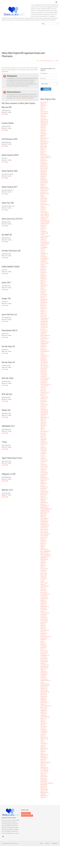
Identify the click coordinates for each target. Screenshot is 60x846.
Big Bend (43, 165)
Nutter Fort (43, 573)
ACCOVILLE (44, 102)
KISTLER (43, 444)
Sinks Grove (44, 690)
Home (37, 60)
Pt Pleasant (44, 620)
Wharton (43, 778)
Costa (42, 252)
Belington (43, 148)
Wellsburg (44, 767)
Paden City (44, 583)
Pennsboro (43, 595)
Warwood (43, 756)
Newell (42, 560)
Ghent (42, 357)
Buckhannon (44, 193)
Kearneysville (44, 431)
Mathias (43, 501)
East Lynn (43, 296)
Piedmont (43, 603)
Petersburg (44, 597)
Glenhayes (43, 368)
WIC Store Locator (17, 11)
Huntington (44, 411)
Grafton (43, 373)
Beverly (43, 162)
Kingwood (44, 442)
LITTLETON (44, 466)
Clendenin (43, 237)
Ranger (43, 627)
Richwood (43, 638)
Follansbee (44, 324)
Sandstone (43, 672)
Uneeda (43, 734)
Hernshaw (43, 401)
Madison (43, 480)
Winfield (43, 794)
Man (42, 485)
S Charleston (44, 664)
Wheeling (43, 780)
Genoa (42, 354)
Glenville (43, 370)
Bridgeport (44, 187)
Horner (42, 408)
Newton (43, 564)
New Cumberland (45, 551)
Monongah (43, 520)
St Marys (43, 713)
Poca (42, 611)
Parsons (43, 589)
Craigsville (43, 259)
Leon (42, 455)
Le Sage (43, 452)
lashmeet (43, 449)
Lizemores (43, 468)
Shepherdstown (45, 685)
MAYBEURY (44, 502)
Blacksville (43, 170)
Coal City (43, 241)
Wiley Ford (43, 786)
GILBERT (43, 359)
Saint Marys (44, 668)
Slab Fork (43, 694)
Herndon (43, 400)
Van (42, 740)
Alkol (42, 107)
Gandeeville (44, 343)
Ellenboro (43, 307)
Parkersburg (44, 586)
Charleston (44, 223)
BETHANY (43, 160)
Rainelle (43, 625)
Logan (43, 469)
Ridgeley (43, 639)
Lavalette (43, 450)
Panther (43, 584)
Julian (42, 428)
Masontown (44, 497)
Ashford (43, 126)
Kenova (43, 434)
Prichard (43, 616)
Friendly (43, 340)
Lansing (43, 447)
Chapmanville (44, 220)
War (42, 753)
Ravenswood (44, 630)
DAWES (43, 277)
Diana (42, 280)
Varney (42, 742)
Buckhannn (44, 192)
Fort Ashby (43, 326)
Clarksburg (44, 233)
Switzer (43, 720)
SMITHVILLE (44, 702)
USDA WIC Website (20, 98)
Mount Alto (43, 527)
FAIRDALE (43, 311)
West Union (44, 772)
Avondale (43, 133)
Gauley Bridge (44, 351)
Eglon (42, 297)
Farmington (44, 319)
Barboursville (44, 141)
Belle (42, 149)
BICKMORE (44, 163)
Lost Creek (43, 472)
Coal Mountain (44, 242)
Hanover (43, 389)
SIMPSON (43, 688)
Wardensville (44, 754)
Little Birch (43, 464)
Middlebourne (44, 512)
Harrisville (43, 393)
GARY (42, 348)
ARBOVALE (44, 121)
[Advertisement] (30, 38)
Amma (42, 115)
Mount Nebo (44, 535)
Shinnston (44, 687)
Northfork (43, 570)
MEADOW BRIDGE (46, 508)
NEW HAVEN (44, 553)
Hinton (43, 406)
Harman (43, 390)
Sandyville (43, 674)
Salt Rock (43, 671)
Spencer (43, 707)
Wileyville (43, 787)
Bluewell (43, 176)
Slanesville (43, 696)
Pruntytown (44, 619)
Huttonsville (44, 414)
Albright (43, 103)
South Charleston (45, 705)
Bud (42, 195)
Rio (42, 641)
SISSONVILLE (44, 691)
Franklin (43, 334)
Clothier (43, 239)
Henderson (44, 398)
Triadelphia (44, 731)
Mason (42, 496)
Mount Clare (44, 529)
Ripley (43, 642)
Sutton (43, 718)
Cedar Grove (44, 217)
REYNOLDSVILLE (45, 636)
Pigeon (43, 605)
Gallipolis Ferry (44, 341)
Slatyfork (43, 698)
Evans (42, 310)
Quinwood (43, 622)
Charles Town (44, 222)
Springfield (43, 710)
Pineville (43, 608)
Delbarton (43, 278)
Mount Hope (44, 532)
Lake (42, 445)
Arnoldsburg (44, 122)
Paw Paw (43, 590)
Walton (42, 751)
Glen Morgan (44, 367)
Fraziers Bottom (45, 335)
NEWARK (43, 557)
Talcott (42, 721)
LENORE (43, 453)
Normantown (44, 568)
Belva (42, 152)
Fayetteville (44, 321)
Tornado (43, 729)
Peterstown (44, 598)
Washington (44, 757)
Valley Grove (44, 739)
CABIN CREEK (45, 204)
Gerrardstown (44, 356)
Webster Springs (45, 762)
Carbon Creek (44, 215)
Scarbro (43, 677)
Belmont (43, 151)
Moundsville (44, 526)
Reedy (42, 635)
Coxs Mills (43, 256)
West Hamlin (44, 768)
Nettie (42, 548)
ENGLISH (43, 308)
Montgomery (44, 521)
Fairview (43, 316)
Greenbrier (43, 381)
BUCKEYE (43, 190)
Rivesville (43, 646)
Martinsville (44, 493)
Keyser (43, 438)
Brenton (43, 184)
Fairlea (42, 313)
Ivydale (43, 420)
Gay (42, 352)
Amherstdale (44, 113)
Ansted (43, 118)
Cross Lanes (44, 263)
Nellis (42, 546)
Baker (42, 137)
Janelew (43, 423)
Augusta (43, 130)
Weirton (43, 764)
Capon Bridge (44, 214)
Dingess (43, 282)
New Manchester (45, 554)
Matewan (43, 499)
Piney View (44, 609)
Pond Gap (43, 614)
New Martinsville (45, 556)
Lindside (43, 461)
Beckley (43, 146)
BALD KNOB (44, 138)
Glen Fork (43, 363)
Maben (42, 475)
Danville (43, 272)
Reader (43, 631)
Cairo (42, 206)
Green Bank (44, 379)
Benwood (43, 154)
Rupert (42, 663)
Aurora (42, 132)
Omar (42, 579)
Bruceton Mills (44, 189)
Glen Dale (43, 360)
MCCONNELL (44, 505)
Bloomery (43, 171)
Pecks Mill (43, 592)
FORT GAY (44, 327)
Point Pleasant (44, 612)
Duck (42, 288)
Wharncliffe (44, 776)
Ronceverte (44, 658)
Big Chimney (44, 167)
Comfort (43, 245)
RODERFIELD (44, 655)
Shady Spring (44, 683)
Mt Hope (43, 538)
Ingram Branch (44, 417)
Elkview (43, 305)
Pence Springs (44, 594)
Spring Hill (43, 709)
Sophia (43, 704)
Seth (42, 682)
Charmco (43, 225)
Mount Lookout (44, 534)
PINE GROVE (44, 606)
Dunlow (43, 291)
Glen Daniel (44, 362)
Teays (42, 724)
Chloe (42, 230)
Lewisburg (44, 460)
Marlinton (43, 488)
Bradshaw (43, 179)
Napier (42, 545)
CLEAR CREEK (45, 236)
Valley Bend (44, 737)
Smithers (43, 699)
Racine (43, 624)
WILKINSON (44, 789)
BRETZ (43, 185)
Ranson (43, 628)
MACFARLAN (44, 479)
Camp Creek (44, 212)
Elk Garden (44, 302)
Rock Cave (43, 650)
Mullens (43, 543)
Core (42, 250)
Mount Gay (44, 531)
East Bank (43, 294)
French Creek (44, 338)
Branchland (44, 181)
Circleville (43, 231)
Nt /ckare (43, 572)
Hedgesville (44, 397)
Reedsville (43, 633)
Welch (42, 765)
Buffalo (42, 196)
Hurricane (44, 412)
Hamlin (43, 387)
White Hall (43, 781)
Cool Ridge (44, 247)
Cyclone (43, 267)
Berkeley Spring (45, 155)
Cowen (43, 255)
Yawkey (43, 797)
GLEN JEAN (44, 365)
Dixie (42, 283)
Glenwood (43, 371)
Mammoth (43, 483)
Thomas (43, 728)
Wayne (42, 761)
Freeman (43, 337)
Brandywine (44, 182)
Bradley (43, 178)
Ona (42, 581)
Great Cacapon (45, 378)
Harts (42, 395)
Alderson (43, 105)
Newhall (43, 562)
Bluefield (43, 174)
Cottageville (44, 253)
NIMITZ (43, 565)
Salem (42, 669)
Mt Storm (43, 542)
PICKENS (43, 601)
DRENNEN (44, 285)
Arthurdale (43, 124)
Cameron (43, 211)
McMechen (43, 507)
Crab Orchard (44, 258)
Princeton (43, 617)
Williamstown (44, 792)
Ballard (43, 140)
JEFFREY (43, 425)
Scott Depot (44, 679)
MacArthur (43, 477)
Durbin (42, 293)
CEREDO (43, 219)
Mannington (44, 486)
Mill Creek (43, 513)
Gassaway (43, 349)
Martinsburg (44, 491)
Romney (43, 657)
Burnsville (43, 201)
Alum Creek (44, 111)
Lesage (43, 458)
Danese (43, 269)
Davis (42, 274)
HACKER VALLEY (45, 384)
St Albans (43, 712)
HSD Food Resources (27, 815)
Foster (42, 329)
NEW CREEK (44, 549)
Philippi (43, 600)
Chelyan (43, 226)
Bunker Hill (43, 198)
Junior (42, 430)
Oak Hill (43, 575)
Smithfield (43, 701)
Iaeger (42, 415)
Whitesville (43, 784)
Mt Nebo (43, 540)
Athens (43, 129)
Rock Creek (44, 652)
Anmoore (43, 116)
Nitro (42, 567)
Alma (42, 110)
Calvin (42, 209)
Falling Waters (44, 318)
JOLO (42, 427)
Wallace (43, 750)
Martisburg (43, 494)
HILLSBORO (44, 404)
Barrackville (44, 143)
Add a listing (54, 843)
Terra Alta (43, 726)
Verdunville (44, 743)
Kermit (42, 436)
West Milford (44, 770)
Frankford (43, 332)
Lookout (43, 471)
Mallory (43, 482)
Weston (43, 773)
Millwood (43, 515)
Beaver (43, 144)
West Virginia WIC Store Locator (47, 60)
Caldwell (43, 207)
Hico (42, 403)
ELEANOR (43, 299)
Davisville (43, 275)
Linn (42, 463)
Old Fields (43, 578)
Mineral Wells (44, 518)
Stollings (43, 715)
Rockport (43, 653)
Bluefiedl (43, 173)
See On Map (5, 114)
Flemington (44, 323)
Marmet (43, 490)
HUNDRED (44, 409)
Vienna (42, 745)
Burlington (43, 200)
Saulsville (43, 676)
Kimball (43, 441)
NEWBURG (44, 559)
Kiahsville (43, 439)
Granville (43, 376)
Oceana (43, 576)
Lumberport (44, 474)
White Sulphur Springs (46, 783)
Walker (42, 746)
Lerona (43, 456)
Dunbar (43, 289)
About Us (47, 843)
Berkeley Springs (45, 157)
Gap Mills (43, 346)
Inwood (43, 419)
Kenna (42, 433)
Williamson (43, 791)
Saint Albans (44, 666)
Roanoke (43, 647)
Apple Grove (44, 119)
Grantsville (43, 375)
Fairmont (43, 315)
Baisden (43, 135)
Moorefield (43, 523)
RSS (3, 836)
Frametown (44, 330)
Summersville (44, 716)
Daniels (43, 271)
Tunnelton (43, 732)
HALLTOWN (44, 386)
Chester (43, 228)
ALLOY (43, 108)
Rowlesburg (44, 661)
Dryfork (43, 286)
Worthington (44, 795)
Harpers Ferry (44, 392)
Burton (42, 203)
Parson (43, 587)
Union (42, 735)
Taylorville (43, 723)
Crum (42, 264)
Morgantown (44, 524)
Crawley (43, 261)
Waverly (43, 759)
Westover (43, 775)
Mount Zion (44, 537)
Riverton (43, 644)
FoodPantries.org (26, 813)
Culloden (43, 266)
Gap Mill (43, 345)
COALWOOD (44, 244)
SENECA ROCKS (45, 680)
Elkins (43, 304)
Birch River (43, 168)
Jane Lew (43, 422)
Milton (43, 516)
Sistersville (43, 693)
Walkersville (44, 748)
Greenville (43, 382)
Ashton (43, 127)
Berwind (43, 159)
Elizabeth (43, 300)
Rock (42, 649)
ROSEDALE (44, 660)
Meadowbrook (44, 510)
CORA (42, 248)
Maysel (43, 504)
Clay (42, 234)
